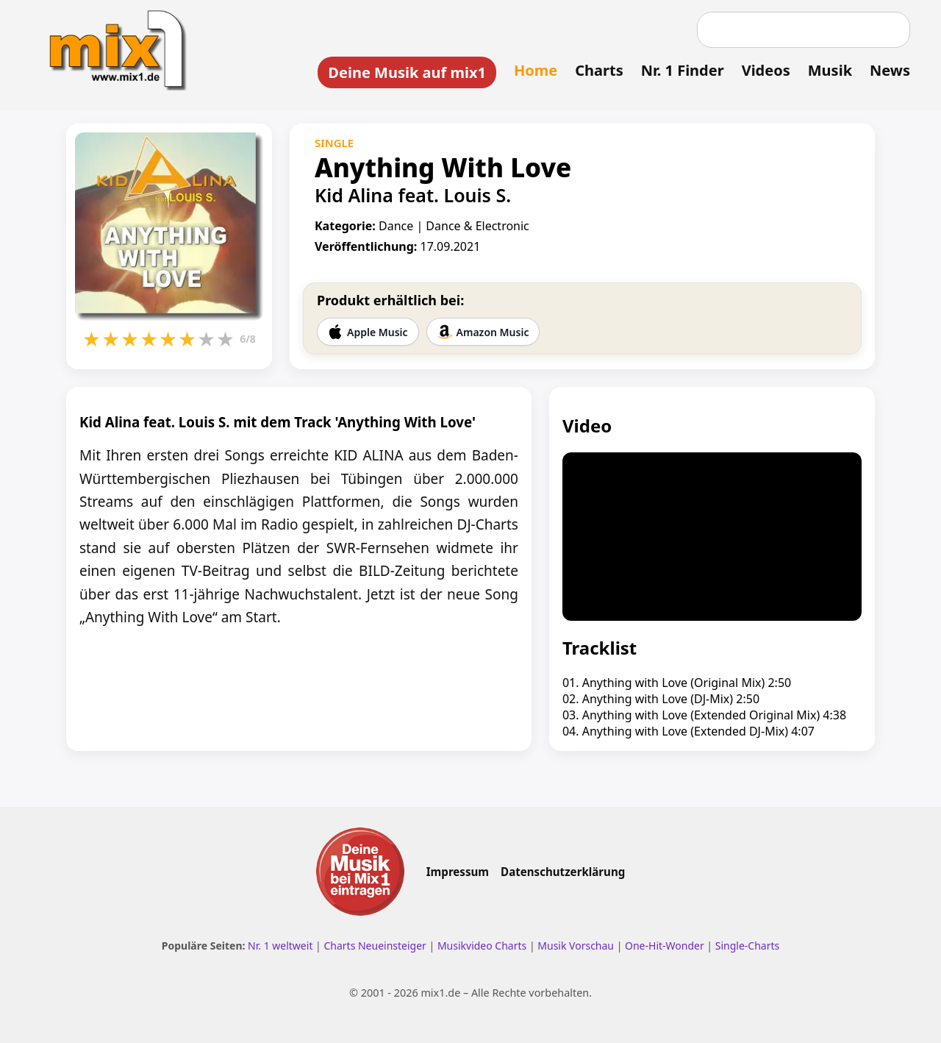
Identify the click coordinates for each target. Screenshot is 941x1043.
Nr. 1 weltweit (280, 946)
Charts (599, 70)
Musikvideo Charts (481, 946)
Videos (766, 70)
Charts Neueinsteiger (374, 946)
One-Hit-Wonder (664, 946)
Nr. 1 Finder (682, 70)
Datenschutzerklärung (563, 871)
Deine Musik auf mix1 (407, 72)
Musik (830, 70)
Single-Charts (747, 946)
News (890, 70)
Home (535, 70)
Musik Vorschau (575, 946)
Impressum (457, 871)
